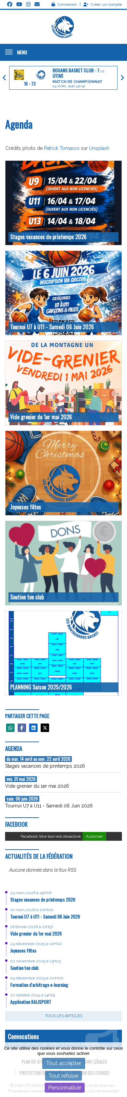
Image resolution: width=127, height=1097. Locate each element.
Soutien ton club (24, 967)
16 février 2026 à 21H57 (31, 926)
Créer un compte (102, 4)
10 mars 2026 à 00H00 (32, 909)
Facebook (16, 824)
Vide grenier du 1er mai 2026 (36, 933)
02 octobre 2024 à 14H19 (32, 995)
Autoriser (94, 836)
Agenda (13, 748)
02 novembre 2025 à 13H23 (35, 961)
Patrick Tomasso (62, 148)
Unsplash (99, 148)
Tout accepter (63, 1063)
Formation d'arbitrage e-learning (39, 984)
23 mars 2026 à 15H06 (30, 892)
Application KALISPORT (30, 1001)
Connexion (64, 4)
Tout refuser (63, 1076)
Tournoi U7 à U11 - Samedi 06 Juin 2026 (45, 916)
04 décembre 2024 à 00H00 (36, 978)
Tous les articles (63, 1016)
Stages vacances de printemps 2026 (42, 899)
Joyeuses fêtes (23, 950)
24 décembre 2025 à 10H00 (36, 943)
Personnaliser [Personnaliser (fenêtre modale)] (64, 1087)
